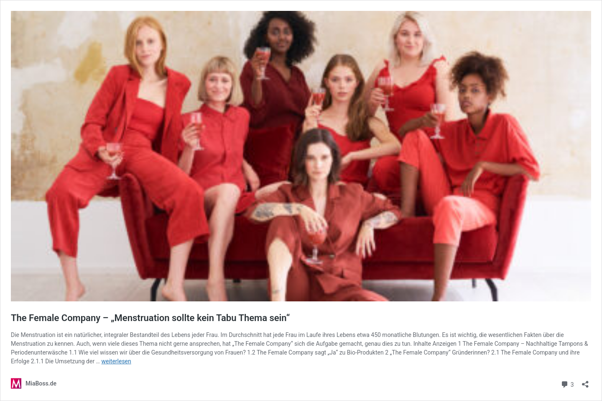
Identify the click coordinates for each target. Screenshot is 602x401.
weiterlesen (116, 361)
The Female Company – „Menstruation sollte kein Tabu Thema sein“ (150, 318)
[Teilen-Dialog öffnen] (585, 381)
